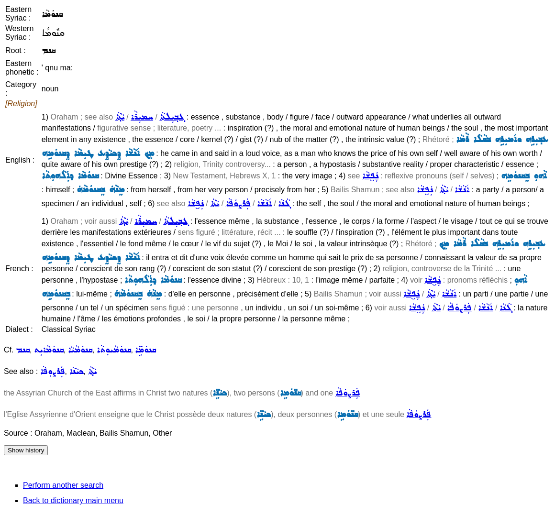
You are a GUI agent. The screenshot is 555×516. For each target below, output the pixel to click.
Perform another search (63, 485)
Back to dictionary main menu (73, 500)
